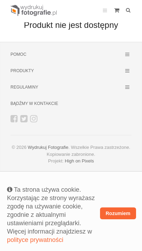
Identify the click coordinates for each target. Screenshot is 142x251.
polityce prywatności (35, 239)
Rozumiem (118, 213)
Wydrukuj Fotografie (48, 147)
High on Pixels (79, 160)
